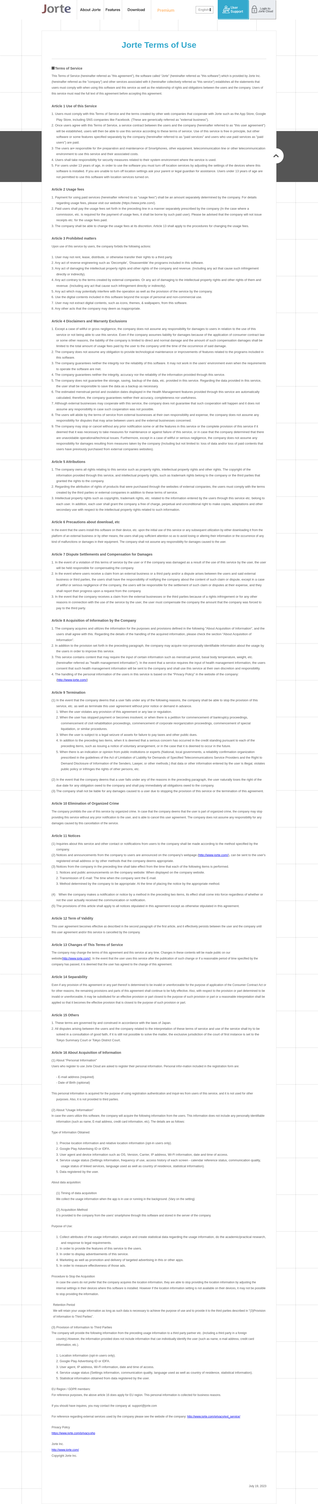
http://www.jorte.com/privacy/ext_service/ (213, 1416)
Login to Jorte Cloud (262, 10)
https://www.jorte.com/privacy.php (73, 1433)
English (203, 10)
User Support (233, 10)
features (113, 10)
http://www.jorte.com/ (72, 680)
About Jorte (90, 10)
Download (136, 10)
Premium (164, 10)
